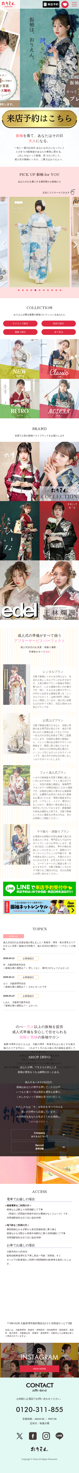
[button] (19, 290)
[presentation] (75, 245)
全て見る (58, 332)
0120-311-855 (39, 1409)
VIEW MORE (39, 1368)
